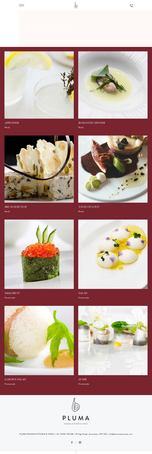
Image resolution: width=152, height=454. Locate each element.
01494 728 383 (67, 434)
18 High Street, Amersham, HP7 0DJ (91, 434)
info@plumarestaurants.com (121, 434)
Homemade (9, 297)
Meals (7, 127)
